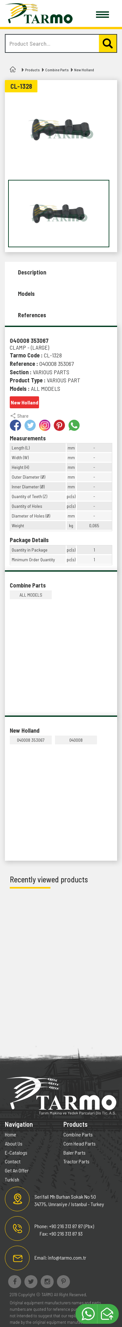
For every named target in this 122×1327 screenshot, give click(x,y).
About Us (13, 1143)
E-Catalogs (16, 1152)
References (32, 315)
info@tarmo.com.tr (67, 1257)
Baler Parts (74, 1152)
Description (32, 272)
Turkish (12, 1179)
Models (26, 293)
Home (10, 1134)
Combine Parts (57, 69)
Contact (12, 1161)
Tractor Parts (76, 1161)
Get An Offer (17, 1170)
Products (32, 69)
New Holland (84, 69)
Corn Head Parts (79, 1143)
